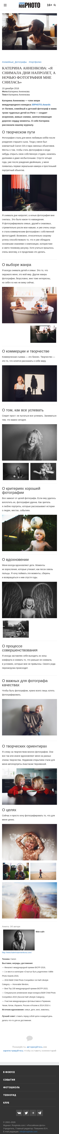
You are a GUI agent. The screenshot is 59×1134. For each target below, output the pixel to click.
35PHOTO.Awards (41, 104)
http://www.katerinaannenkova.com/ (17, 952)
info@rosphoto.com (28, 1131)
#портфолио (35, 62)
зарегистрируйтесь (13, 1051)
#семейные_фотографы (14, 62)
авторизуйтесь (35, 1047)
